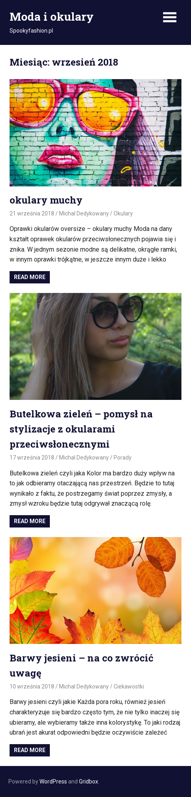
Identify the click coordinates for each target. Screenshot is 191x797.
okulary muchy (46, 200)
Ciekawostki (129, 686)
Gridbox (88, 781)
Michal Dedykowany (84, 213)
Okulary (123, 213)
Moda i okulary (52, 16)
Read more (29, 277)
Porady (123, 457)
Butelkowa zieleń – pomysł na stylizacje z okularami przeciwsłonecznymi (81, 429)
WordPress (53, 781)
